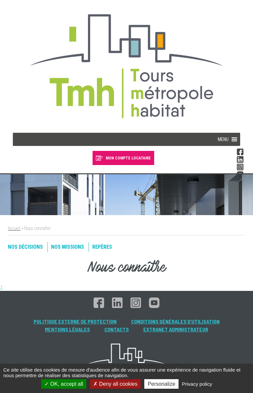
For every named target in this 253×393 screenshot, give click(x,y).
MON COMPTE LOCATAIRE (128, 158)
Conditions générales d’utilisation (175, 321)
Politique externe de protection (75, 321)
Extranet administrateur (175, 329)
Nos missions (67, 247)
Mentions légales (67, 329)
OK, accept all (63, 384)
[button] (223, 139)
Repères (102, 247)
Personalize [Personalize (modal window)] (161, 384)
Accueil (14, 228)
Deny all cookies (115, 384)
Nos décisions (25, 247)
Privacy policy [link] (197, 384)
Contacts (116, 329)
